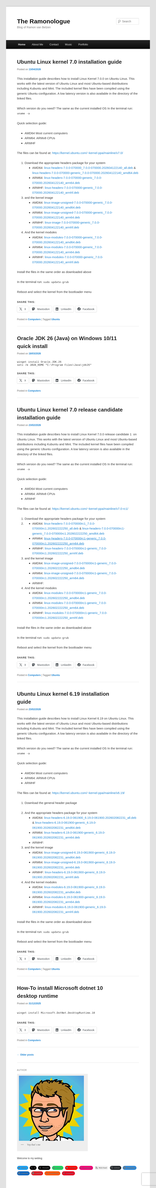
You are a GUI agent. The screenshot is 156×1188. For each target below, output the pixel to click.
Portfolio (83, 44)
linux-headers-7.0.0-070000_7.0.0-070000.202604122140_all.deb (88, 167)
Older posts (25, 1056)
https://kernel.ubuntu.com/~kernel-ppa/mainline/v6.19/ (88, 794)
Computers (34, 319)
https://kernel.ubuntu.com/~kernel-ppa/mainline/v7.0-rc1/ (90, 510)
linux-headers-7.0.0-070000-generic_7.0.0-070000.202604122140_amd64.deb (85, 173)
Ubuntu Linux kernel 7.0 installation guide (69, 62)
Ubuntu (55, 319)
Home (21, 44)
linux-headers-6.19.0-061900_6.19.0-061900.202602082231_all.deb (90, 819)
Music (68, 44)
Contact (54, 44)
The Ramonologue (43, 21)
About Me (37, 44)
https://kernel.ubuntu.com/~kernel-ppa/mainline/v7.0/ (87, 153)
